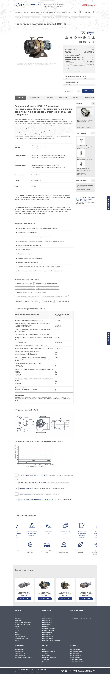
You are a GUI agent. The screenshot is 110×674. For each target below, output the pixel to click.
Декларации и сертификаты (21, 638)
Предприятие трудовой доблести (23, 622)
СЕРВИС (45, 646)
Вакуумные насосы (47, 614)
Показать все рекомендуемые (82, 173)
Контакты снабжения (75, 655)
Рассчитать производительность (78, 614)
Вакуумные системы (47, 636)
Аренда (44, 663)
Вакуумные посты (46, 634)
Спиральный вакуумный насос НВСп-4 (65, 593)
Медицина (19, 301)
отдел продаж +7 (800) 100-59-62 (25, 669)
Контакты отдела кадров (76, 659)
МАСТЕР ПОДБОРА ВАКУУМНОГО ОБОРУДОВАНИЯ (34, 475)
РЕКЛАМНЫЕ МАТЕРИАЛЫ (27, 494)
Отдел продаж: (48, 4)
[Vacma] (27, 5)
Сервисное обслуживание (85, 185)
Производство (18, 616)
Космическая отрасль (31, 301)
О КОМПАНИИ (19, 610)
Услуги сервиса (81, 180)
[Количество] (75, 91)
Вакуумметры (45, 626)
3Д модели (17, 634)
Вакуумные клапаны (47, 620)
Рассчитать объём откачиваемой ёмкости (80, 618)
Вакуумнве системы (20, 653)
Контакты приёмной (75, 649)
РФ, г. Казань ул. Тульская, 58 (52, 6)
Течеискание (45, 659)
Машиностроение (40, 292)
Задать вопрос (108, 338)
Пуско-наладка (82, 187)
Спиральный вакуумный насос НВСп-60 (86, 593)
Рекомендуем (81, 133)
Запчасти (44, 661)
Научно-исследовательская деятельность (54, 297)
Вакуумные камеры (47, 632)
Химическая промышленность (25, 288)
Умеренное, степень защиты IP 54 (76, 79)
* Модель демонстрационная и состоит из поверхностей (85, 203)
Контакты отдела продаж (76, 661)
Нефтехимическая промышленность (46, 283)
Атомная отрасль (47, 301)
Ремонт (44, 649)
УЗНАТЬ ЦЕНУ (24, 598)
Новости (17, 630)
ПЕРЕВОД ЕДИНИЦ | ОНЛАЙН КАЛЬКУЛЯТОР (32, 483)
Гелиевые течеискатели (48, 630)
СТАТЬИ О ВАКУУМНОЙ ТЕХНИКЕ (29, 488)
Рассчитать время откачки (76, 616)
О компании (18, 614)
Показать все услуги (83, 189)
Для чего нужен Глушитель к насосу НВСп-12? (85, 117)
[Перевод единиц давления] (85, 12)
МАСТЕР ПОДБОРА (76, 610)
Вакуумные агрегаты (47, 616)
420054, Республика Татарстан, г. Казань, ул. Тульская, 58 (31, 672)
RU (89, 12)
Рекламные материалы (20, 636)
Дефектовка (45, 653)
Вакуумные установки (47, 638)
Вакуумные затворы (47, 618)
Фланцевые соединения (48, 628)
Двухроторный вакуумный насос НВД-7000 (45, 593)
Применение (18, 620)
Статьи (16, 632)
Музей (16, 628)
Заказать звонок (108, 203)
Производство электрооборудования (27, 297)
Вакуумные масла (46, 624)
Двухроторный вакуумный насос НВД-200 (24, 593)
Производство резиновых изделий (47, 288)
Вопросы (79, 103)
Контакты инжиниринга (76, 651)
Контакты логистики (75, 657)
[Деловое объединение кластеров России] (72, 5)
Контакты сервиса (74, 653)
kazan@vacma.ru (42, 669)
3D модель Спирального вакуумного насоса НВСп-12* (87, 199)
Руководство (18, 618)
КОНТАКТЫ (74, 646)
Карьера (17, 640)
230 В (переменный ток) (73, 85)
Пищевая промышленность (24, 283)
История (17, 626)
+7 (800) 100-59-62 (58, 4)
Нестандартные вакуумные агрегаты (51, 640)
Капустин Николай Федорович (22, 624)
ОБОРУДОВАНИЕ (48, 610)
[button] (93, 97)
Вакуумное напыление (62, 301)
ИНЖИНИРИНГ (19, 646)
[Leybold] (88, 5)
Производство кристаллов (24, 292)
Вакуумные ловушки (47, 622)
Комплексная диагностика (49, 657)
